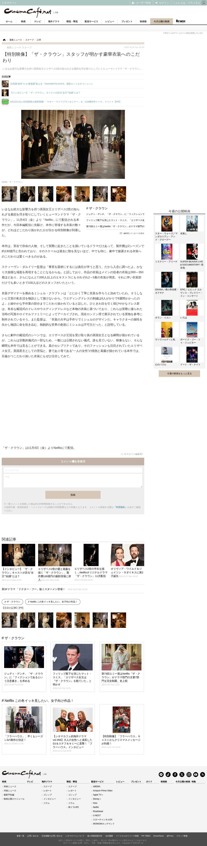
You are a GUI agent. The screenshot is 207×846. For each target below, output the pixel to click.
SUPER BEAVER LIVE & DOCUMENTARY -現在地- (191, 264)
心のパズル (160, 364)
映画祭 (143, 21)
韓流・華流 (72, 21)
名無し (183, 233)
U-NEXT (97, 815)
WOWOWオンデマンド (104, 824)
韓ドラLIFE (73, 807)
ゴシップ (47, 795)
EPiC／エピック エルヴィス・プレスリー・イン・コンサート (191, 292)
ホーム (9, 21)
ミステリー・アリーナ (166, 261)
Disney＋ (97, 799)
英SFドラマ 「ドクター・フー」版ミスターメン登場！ (44, 589)
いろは (183, 317)
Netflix (96, 807)
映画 (23, 21)
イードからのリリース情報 (127, 836)
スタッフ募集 (182, 836)
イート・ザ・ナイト (190, 364)
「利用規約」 (120, 507)
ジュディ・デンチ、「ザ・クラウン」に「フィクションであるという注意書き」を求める (131, 214)
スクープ (47, 786)
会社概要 (109, 836)
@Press (170, 836)
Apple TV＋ (98, 795)
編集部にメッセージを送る (134, 233)
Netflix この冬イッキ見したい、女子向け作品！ (53, 601)
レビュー (109, 21)
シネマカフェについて (74, 836)
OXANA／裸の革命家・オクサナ (167, 291)
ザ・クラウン (98, 208)
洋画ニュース (10, 790)
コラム (46, 803)
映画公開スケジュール (14, 799)
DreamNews (158, 836)
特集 (194, 781)
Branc (180, 21)
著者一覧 (20, 836)
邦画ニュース (10, 786)
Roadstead (98, 811)
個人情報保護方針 (94, 836)
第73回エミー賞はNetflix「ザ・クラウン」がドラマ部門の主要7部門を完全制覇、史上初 (130, 226)
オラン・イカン (163, 317)
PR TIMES (145, 836)
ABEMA (96, 786)
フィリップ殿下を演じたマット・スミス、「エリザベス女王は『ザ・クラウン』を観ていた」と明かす (137, 220)
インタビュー (49, 799)
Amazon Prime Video (102, 790)
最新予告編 (9, 795)
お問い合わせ (33, 836)
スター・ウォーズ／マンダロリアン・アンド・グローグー (166, 236)
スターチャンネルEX (102, 819)
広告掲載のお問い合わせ (52, 836)
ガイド (149, 781)
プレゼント (126, 21)
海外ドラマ (53, 21)
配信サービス (91, 21)
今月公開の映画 (161, 21)
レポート (47, 790)
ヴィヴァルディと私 (165, 339)
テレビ (37, 21)
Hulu (95, 803)
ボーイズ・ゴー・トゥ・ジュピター (190, 341)
